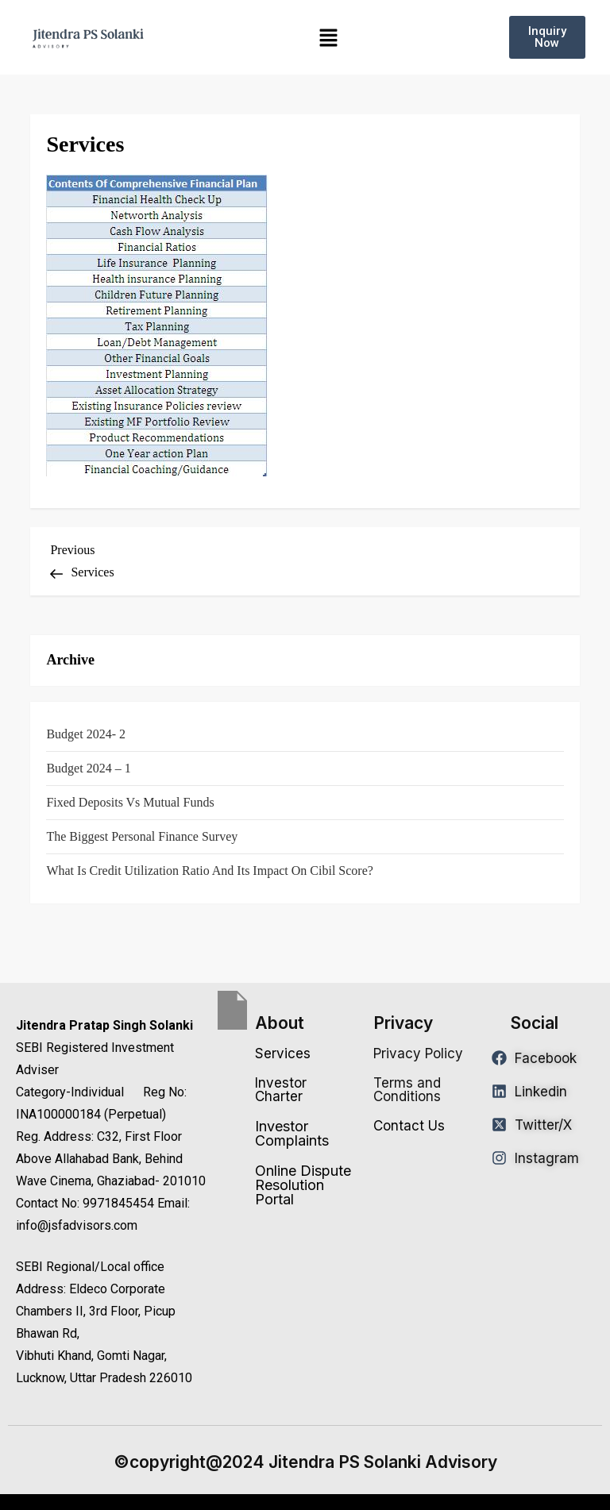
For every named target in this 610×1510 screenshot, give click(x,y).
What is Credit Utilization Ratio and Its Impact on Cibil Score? (209, 870)
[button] (329, 37)
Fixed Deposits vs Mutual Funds (130, 802)
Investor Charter (281, 1089)
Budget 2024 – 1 (88, 768)
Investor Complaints (292, 1133)
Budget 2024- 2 (85, 734)
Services (283, 1053)
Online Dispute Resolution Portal (303, 1185)
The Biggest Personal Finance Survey (141, 836)
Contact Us (409, 1126)
